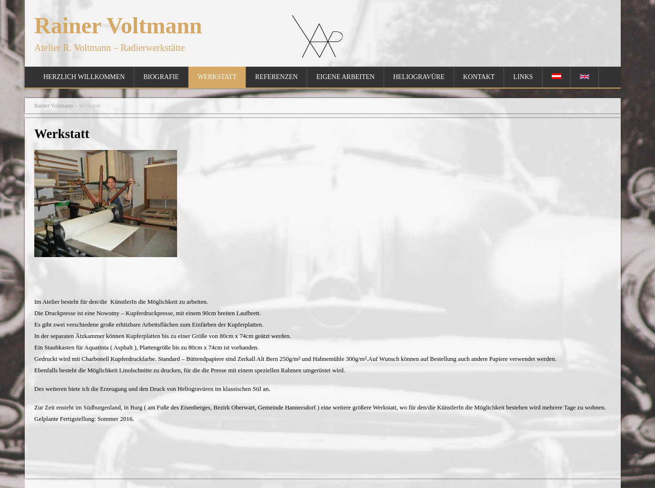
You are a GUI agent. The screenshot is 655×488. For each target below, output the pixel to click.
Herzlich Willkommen (84, 76)
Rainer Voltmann (118, 25)
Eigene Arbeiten (345, 76)
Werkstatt (217, 76)
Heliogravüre (419, 76)
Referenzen (276, 76)
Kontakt (479, 76)
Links (523, 76)
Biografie (161, 76)
